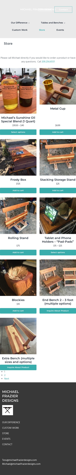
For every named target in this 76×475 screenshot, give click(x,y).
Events (6, 439)
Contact (7, 444)
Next (6, 379)
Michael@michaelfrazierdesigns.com (21, 464)
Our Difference (11, 422)
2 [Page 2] (4, 375)
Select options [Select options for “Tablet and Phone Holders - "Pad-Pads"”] (58, 252)
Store (5, 433)
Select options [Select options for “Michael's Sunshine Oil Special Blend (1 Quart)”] (18, 132)
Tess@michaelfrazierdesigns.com (19, 460)
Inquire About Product (58, 311)
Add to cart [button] (57, 132)
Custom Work (10, 428)
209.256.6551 (48, 62)
